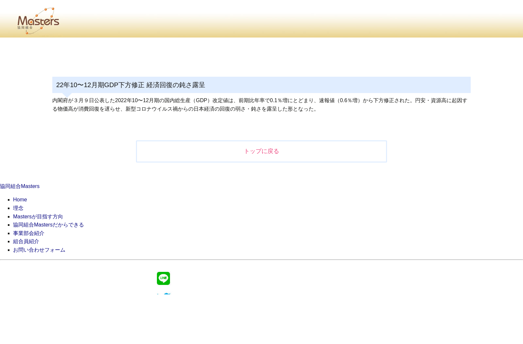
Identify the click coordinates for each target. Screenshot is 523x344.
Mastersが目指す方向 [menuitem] (38, 216)
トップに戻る (261, 151)
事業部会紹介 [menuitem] (28, 233)
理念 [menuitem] (18, 208)
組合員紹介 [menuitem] (26, 241)
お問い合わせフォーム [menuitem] (39, 250)
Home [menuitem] (20, 199)
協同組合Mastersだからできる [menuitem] (48, 224)
